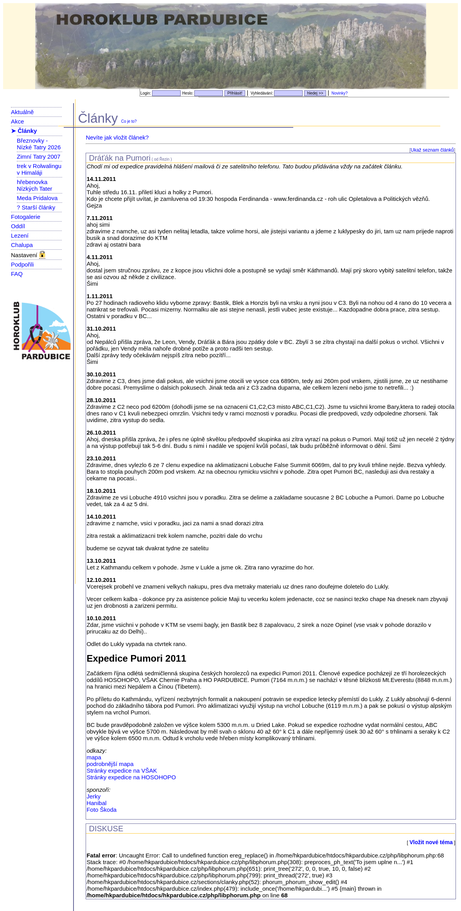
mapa (93, 757)
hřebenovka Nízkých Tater (34, 185)
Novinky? (340, 93)
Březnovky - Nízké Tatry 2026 (39, 143)
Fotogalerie (25, 216)
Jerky (93, 796)
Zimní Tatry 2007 (38, 156)
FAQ (17, 273)
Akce (17, 121)
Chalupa (22, 245)
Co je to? (129, 121)
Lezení (20, 235)
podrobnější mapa (109, 764)
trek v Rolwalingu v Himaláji (39, 169)
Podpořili (22, 264)
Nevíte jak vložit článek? (117, 137)
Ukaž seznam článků (432, 150)
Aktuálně (22, 112)
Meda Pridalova (37, 198)
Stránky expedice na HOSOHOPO (131, 777)
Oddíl (18, 226)
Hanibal (96, 803)
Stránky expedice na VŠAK (121, 770)
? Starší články (36, 207)
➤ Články (24, 130)
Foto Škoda (101, 809)
